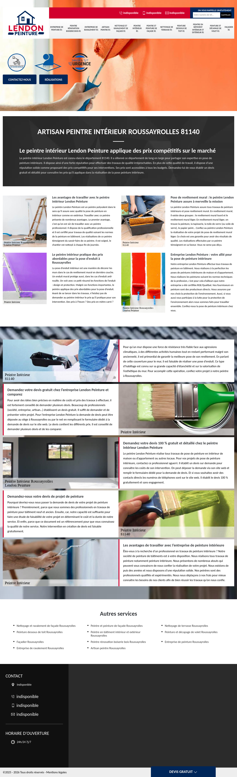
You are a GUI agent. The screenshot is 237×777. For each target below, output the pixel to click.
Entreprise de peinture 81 (56, 28)
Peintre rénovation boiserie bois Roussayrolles (118, 642)
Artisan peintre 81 (105, 28)
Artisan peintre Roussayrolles (108, 648)
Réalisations (53, 79)
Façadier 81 (229, 28)
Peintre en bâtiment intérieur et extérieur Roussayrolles (116, 633)
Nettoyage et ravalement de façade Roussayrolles (46, 626)
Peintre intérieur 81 (137, 28)
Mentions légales (56, 772)
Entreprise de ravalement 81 (91, 28)
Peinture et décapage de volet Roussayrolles (191, 632)
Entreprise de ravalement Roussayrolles (40, 648)
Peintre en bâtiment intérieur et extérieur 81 (198, 28)
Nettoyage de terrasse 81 (166, 28)
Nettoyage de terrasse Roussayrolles (186, 626)
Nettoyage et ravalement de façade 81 (121, 28)
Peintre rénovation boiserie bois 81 (73, 28)
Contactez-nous (19, 79)
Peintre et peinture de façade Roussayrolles (117, 626)
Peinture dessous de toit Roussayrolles (40, 632)
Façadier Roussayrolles (30, 642)
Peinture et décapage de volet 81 (215, 28)
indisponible (128, 13)
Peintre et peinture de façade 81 (151, 28)
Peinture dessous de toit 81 (181, 28)
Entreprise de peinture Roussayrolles (187, 642)
